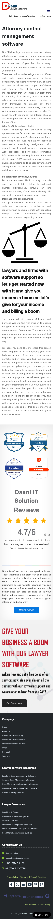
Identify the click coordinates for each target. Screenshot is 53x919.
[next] (49, 535)
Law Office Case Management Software (19, 788)
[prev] (45, 535)
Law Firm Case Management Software (19, 776)
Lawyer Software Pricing (12, 735)
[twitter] (17, 884)
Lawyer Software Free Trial (13, 743)
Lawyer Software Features (13, 739)
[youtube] (29, 884)
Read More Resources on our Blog (17, 832)
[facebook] (11, 884)
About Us (6, 731)
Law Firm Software (10, 812)
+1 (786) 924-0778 (44, 16)
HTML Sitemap (44, 904)
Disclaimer (24, 877)
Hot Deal (6, 751)
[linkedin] (23, 884)
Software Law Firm (10, 820)
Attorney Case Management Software (18, 780)
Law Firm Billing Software (13, 792)
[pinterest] (35, 884)
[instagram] (41, 884)
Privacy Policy (12, 877)
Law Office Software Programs (15, 816)
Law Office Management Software (17, 824)
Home (4, 727)
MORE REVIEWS (26, 610)
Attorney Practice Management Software (20, 828)
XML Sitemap (30, 904)
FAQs (4, 747)
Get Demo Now (14, 703)
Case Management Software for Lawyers (20, 784)
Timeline (6, 756)
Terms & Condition (38, 877)
